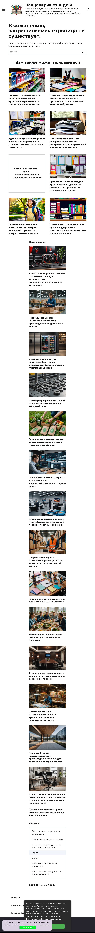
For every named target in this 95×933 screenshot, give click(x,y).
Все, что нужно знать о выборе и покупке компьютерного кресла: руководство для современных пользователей (47, 790)
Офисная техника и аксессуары (47, 830)
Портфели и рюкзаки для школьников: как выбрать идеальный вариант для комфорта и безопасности (23, 227)
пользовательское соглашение (36, 925)
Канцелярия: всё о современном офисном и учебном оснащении (47, 594)
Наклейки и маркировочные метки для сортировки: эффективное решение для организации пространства (24, 99)
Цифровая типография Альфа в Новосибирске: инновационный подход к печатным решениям (46, 517)
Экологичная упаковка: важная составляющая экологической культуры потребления (46, 437)
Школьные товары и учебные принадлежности (46, 864)
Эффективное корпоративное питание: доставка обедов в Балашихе (45, 631)
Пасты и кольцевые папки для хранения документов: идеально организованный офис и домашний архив (68, 227)
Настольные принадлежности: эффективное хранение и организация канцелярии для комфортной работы (67, 99)
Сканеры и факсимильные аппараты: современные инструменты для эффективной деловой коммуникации (68, 142)
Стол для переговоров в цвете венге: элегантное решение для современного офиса (47, 669)
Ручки (35, 844)
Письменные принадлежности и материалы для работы (47, 837)
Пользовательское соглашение (28, 896)
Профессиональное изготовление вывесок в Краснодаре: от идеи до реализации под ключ (43, 708)
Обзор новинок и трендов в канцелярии (46, 823)
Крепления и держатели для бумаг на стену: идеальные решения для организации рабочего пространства (66, 184)
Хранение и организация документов (44, 855)
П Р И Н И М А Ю (28, 927)
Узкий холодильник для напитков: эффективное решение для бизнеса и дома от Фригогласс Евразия (47, 360)
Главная (15, 888)
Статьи (35, 849)
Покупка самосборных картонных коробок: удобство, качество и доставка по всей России (46, 556)
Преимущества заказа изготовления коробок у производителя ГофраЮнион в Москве (46, 319)
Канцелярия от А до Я (48, 5)
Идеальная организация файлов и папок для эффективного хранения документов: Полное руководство (27, 142)
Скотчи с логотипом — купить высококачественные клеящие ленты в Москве (26, 172)
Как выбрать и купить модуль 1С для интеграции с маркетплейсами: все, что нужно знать (47, 477)
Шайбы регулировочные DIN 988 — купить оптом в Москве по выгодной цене (47, 399)
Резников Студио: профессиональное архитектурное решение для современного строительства (45, 749)
